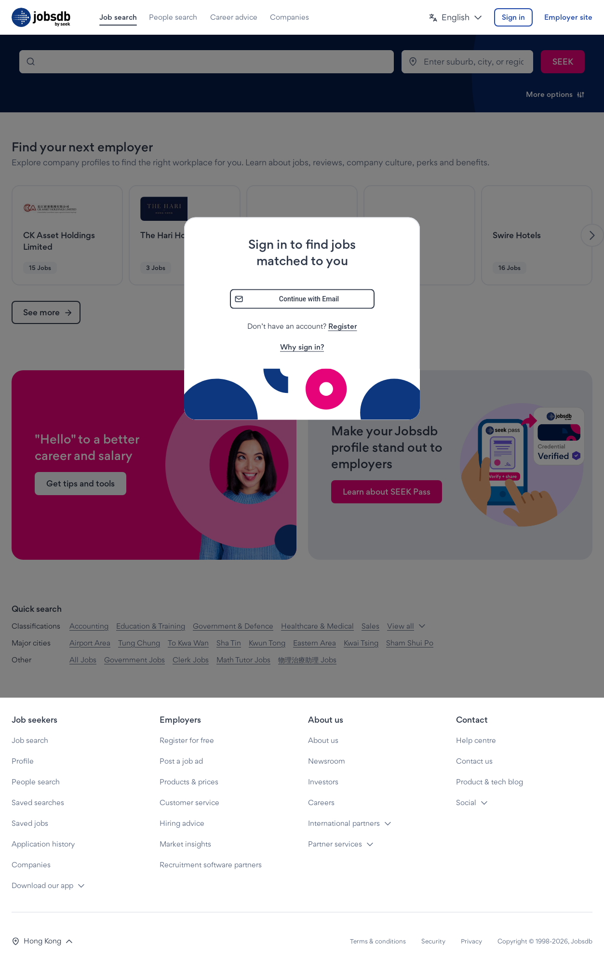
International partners (344, 823)
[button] (456, 18)
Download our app (42, 885)
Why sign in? (302, 347)
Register (342, 326)
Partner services (335, 844)
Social (466, 802)
